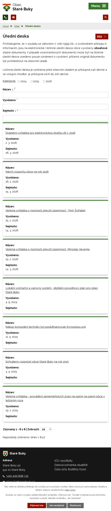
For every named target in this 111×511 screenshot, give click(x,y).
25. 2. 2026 (12, 220)
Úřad (17, 26)
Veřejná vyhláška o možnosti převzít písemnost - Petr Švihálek (46, 210)
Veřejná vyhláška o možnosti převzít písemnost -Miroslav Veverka (48, 249)
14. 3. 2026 (12, 230)
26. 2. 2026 (12, 181)
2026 (49, 81)
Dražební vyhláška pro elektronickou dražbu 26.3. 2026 (40, 132)
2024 (24, 81)
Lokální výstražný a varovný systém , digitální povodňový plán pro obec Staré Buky (52, 290)
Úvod (6, 26)
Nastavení (75, 505)
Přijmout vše (36, 505)
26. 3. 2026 (12, 152)
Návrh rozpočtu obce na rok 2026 (27, 171)
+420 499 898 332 (17, 475)
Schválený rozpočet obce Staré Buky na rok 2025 (37, 361)
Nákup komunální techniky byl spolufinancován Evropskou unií (46, 326)
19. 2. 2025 (12, 410)
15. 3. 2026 (12, 191)
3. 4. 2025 (11, 371)
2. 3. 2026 (11, 142)
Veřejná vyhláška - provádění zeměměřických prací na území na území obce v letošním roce (55, 398)
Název (8, 89)
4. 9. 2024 (11, 302)
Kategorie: (9, 81)
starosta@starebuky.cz (20, 481)
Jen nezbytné (56, 505)
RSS (102, 36)
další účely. (70, 490)
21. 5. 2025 (12, 336)
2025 (36, 81)
